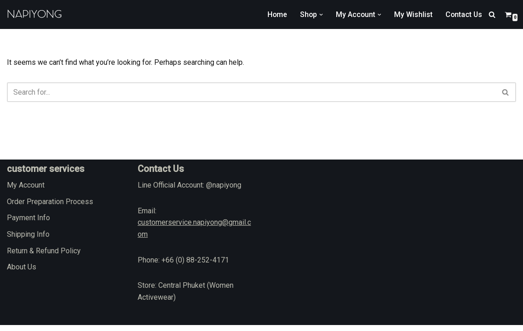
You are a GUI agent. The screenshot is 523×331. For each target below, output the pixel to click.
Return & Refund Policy (44, 256)
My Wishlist (412, 14)
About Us (21, 272)
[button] (320, 15)
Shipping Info (28, 240)
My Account (26, 191)
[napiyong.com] (34, 14)
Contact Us (463, 14)
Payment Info (28, 223)
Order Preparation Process (50, 207)
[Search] (492, 14)
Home (275, 14)
